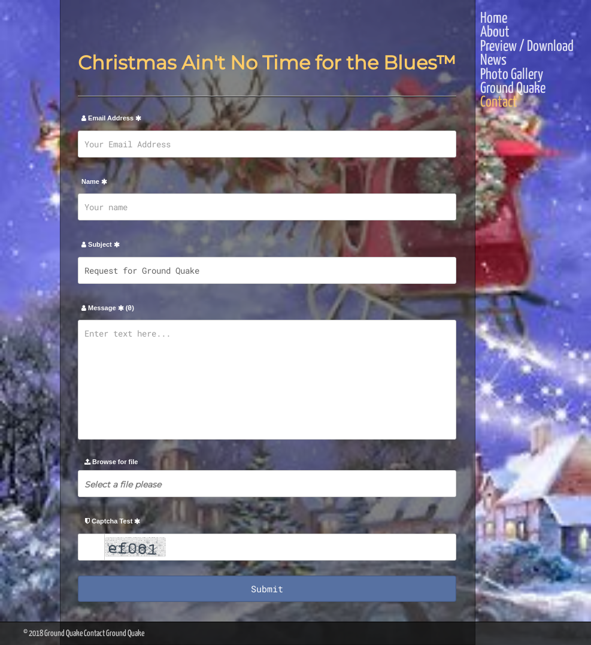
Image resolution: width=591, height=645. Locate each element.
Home (493, 19)
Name (94, 181)
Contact (498, 103)
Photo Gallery (511, 75)
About (495, 33)
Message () (107, 307)
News (493, 61)
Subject (100, 244)
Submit (267, 589)
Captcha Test (112, 521)
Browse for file (111, 462)
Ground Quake (512, 89)
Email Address (111, 118)
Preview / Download (527, 47)
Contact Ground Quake (114, 633)
